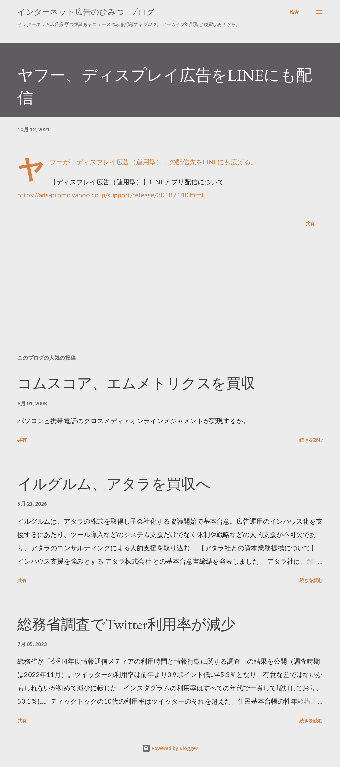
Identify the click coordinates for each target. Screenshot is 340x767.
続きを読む (311, 440)
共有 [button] (310, 223)
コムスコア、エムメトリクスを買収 (136, 383)
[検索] (294, 12)
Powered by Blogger (170, 748)
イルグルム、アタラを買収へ (114, 483)
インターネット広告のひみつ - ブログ (86, 12)
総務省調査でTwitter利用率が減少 (126, 624)
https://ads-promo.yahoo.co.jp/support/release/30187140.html (110, 195)
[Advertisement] (170, 297)
